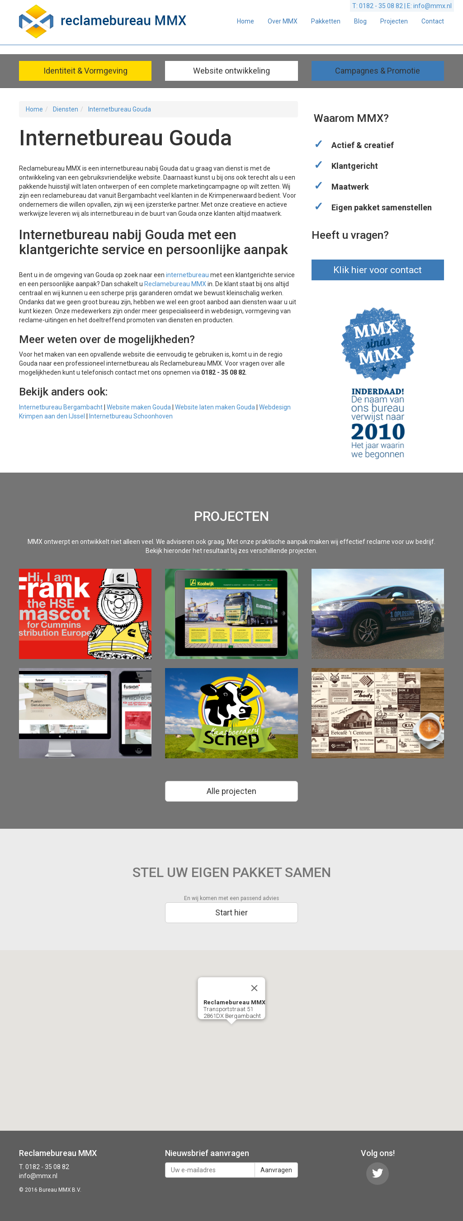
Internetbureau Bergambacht (61, 407)
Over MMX (283, 21)
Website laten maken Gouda (215, 407)
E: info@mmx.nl (429, 5)
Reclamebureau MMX (175, 284)
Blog (360, 21)
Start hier (231, 912)
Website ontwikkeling (231, 70)
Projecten (394, 21)
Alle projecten (231, 791)
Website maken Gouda (139, 407)
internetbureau (187, 275)
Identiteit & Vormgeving (85, 70)
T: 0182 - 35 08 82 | (379, 5)
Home (245, 21)
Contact (432, 21)
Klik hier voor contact (377, 270)
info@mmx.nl (38, 1175)
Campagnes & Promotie (377, 70)
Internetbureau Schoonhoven (131, 416)
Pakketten (325, 21)
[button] (231, 1032)
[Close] (254, 988)
